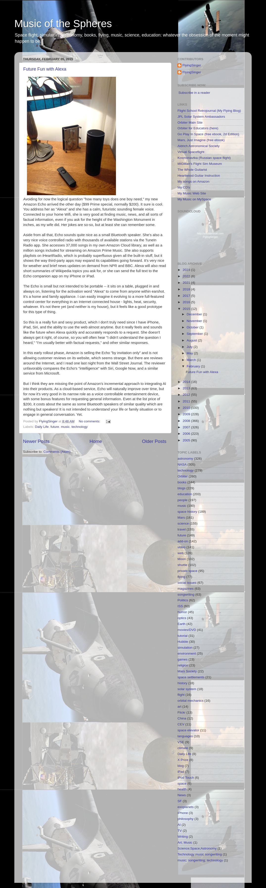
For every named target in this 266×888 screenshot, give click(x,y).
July (190, 347)
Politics (182, 600)
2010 (187, 408)
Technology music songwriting (199, 854)
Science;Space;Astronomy (197, 848)
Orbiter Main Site (189, 122)
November (195, 321)
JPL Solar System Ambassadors (201, 116)
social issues (187, 583)
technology (79, 427)
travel (181, 529)
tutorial (182, 636)
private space (187, 571)
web (180, 553)
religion (182, 665)
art (179, 706)
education (184, 494)
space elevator (188, 730)
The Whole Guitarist (192, 169)
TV (179, 830)
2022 (187, 276)
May (190, 353)
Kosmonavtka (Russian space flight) (204, 158)
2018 (187, 289)
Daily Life (42, 427)
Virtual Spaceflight (190, 152)
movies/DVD (186, 630)
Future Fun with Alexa (44, 69)
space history (187, 511)
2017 (187, 296)
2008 (187, 421)
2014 (187, 382)
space (181, 783)
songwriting (185, 594)
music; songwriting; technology (200, 860)
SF (179, 801)
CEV (180, 724)
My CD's (183, 187)
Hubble (182, 641)
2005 (187, 440)
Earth (181, 624)
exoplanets (185, 807)
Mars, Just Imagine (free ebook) (201, 140)
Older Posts (154, 441)
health (182, 789)
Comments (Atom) (57, 451)
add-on (182, 541)
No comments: (90, 421)
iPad (180, 772)
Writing (182, 836)
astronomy (185, 458)
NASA (182, 464)
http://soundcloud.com (210, 236)
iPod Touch (185, 777)
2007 (187, 427)
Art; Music (184, 842)
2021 (187, 282)
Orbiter (182, 476)
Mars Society (187, 671)
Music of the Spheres (63, 23)
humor (182, 612)
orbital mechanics (190, 700)
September (195, 334)
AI (179, 825)
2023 (187, 270)
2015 (187, 309)
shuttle (182, 565)
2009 (187, 414)
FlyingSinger (191, 65)
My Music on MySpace (194, 199)
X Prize (182, 760)
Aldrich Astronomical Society (198, 146)
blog (180, 766)
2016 (187, 302)
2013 (187, 388)
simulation (185, 647)
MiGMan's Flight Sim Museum (199, 164)
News (181, 795)
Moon (181, 559)
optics (181, 618)
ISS (180, 606)
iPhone (182, 813)
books (181, 482)
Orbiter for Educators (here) (197, 128)
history (182, 683)
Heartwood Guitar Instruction (198, 175)
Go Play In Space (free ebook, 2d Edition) (208, 134)
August (192, 340)
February (194, 366)
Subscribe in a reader (194, 92)
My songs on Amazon (193, 181)
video (181, 547)
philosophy (185, 819)
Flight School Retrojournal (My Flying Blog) (209, 111)
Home (95, 441)
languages (185, 736)
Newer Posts (36, 441)
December (195, 314)
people (182, 500)
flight (181, 695)
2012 (187, 395)
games (182, 659)
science (183, 523)
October (193, 327)
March (192, 360)
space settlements (190, 677)
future (54, 427)
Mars (181, 517)
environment (186, 653)
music (65, 427)
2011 (187, 401)
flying (181, 577)
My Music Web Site (191, 193)
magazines (185, 588)
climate (182, 748)
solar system (186, 689)
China (181, 718)
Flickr (181, 712)
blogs (181, 488)
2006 (187, 433)
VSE (180, 742)
